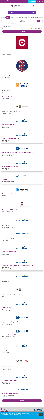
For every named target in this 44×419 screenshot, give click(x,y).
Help (3, 409)
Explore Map (18, 17)
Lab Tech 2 (4, 179)
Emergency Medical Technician (9, 251)
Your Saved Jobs (34, 17)
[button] (41, 21)
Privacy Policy (4, 411)
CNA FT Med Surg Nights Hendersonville (11, 224)
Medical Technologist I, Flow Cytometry (11, 193)
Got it (41, 414)
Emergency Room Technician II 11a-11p (10, 138)
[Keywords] (10, 21)
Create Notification (38, 28)
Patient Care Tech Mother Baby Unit (10, 166)
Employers (40, 1)
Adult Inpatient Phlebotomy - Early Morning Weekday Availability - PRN (17, 152)
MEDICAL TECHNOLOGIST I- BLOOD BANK (11, 51)
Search (7, 17)
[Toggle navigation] (34, 6)
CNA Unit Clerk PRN (6, 307)
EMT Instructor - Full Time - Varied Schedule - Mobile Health (15, 89)
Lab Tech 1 (4, 237)
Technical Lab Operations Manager (9, 96)
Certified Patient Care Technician (9, 380)
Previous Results (22, 31)
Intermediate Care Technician (8, 293)
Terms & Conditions (11, 409)
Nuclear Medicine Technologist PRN (10, 393)
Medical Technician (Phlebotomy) (9, 110)
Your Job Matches (26, 17)
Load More (22, 400)
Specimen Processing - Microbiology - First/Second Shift (14, 321)
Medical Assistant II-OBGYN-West (9, 209)
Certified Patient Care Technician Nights (11, 349)
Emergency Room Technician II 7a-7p (10, 279)
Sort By (3, 28)
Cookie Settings (34, 414)
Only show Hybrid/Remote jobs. (9, 23)
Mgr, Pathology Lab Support (8, 124)
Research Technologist (7, 74)
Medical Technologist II (7, 366)
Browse (12, 17)
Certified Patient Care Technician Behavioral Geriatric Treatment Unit (17, 265)
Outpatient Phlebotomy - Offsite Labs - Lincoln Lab (13, 334)
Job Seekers (32, 1)
